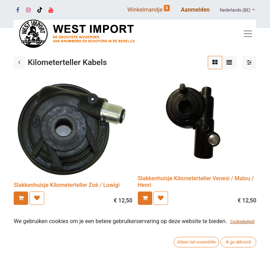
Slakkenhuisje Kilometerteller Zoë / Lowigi (67, 185)
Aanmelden (195, 9)
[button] (21, 198)
